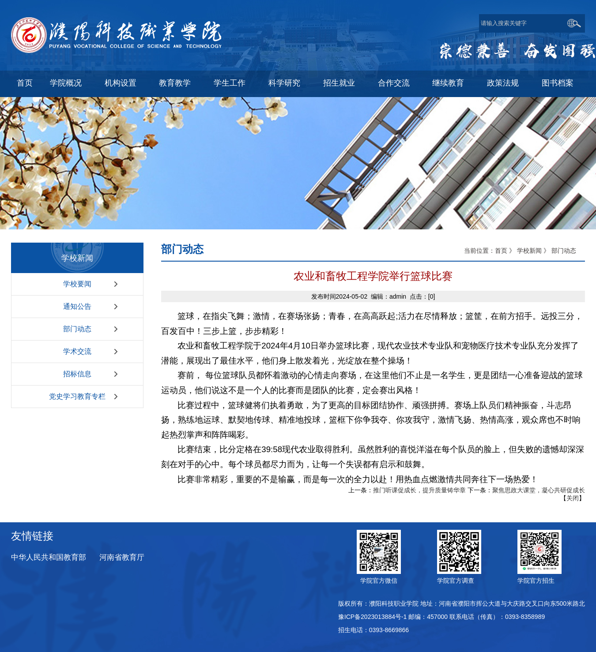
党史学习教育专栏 (77, 396)
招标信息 (77, 374)
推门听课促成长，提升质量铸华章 (419, 490)
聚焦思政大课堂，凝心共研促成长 (538, 490)
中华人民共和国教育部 (48, 557)
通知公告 (77, 306)
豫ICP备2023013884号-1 (372, 616)
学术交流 (77, 351)
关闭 (572, 498)
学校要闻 (77, 284)
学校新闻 (529, 250)
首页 (501, 250)
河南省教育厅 (121, 557)
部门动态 (77, 329)
